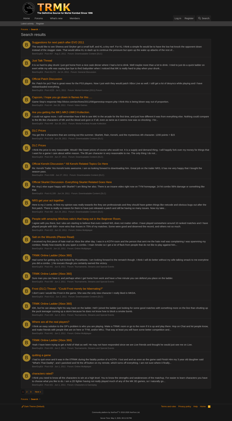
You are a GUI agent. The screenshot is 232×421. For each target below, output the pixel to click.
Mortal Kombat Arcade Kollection (91, 123)
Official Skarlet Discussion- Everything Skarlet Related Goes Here (72, 182)
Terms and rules (168, 406)
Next (37, 392)
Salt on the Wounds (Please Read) (53, 237)
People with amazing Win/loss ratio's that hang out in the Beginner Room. (76, 218)
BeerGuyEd (37, 53)
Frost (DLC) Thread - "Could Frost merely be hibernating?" (67, 288)
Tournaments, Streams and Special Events (94, 266)
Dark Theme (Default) (33, 406)
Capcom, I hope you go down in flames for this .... (62, 97)
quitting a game (41, 355)
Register (40, 23)
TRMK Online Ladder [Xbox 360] (52, 255)
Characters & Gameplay (86, 385)
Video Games (81, 105)
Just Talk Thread (42, 60)
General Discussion (87, 72)
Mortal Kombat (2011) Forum (88, 90)
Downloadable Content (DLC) (88, 53)
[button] (45, 18)
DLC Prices (39, 130)
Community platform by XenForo (116, 412)
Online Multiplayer (84, 230)
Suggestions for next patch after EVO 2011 (58, 42)
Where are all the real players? (50, 321)
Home (26, 18)
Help (195, 406)
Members (75, 18)
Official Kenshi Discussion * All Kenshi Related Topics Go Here (70, 163)
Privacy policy (184, 406)
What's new (56, 18)
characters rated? (42, 373)
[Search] (203, 18)
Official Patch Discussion (47, 78)
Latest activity (27, 23)
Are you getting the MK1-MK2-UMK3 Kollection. (61, 112)
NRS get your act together (48, 200)
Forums (39, 18)
